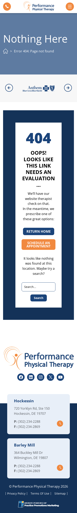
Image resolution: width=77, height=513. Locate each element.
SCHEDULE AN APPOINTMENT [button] (38, 244)
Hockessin (24, 401)
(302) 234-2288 (29, 421)
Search (38, 298)
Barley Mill (24, 445)
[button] (7, 6)
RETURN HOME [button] (38, 231)
